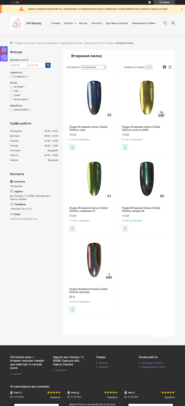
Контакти (96, 23)
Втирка (110, 43)
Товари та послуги (25, 43)
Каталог (68, 23)
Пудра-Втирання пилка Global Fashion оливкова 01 (88, 209)
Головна (55, 23)
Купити (72, 147)
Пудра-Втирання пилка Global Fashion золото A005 (141, 128)
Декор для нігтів (94, 43)
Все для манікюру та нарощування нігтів (60, 43)
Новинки (103, 367)
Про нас (83, 23)
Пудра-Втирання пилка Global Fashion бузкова (88, 290)
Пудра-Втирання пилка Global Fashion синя (88, 128)
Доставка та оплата (117, 23)
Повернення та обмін (143, 23)
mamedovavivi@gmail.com (23, 218)
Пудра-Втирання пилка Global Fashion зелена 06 (141, 209)
